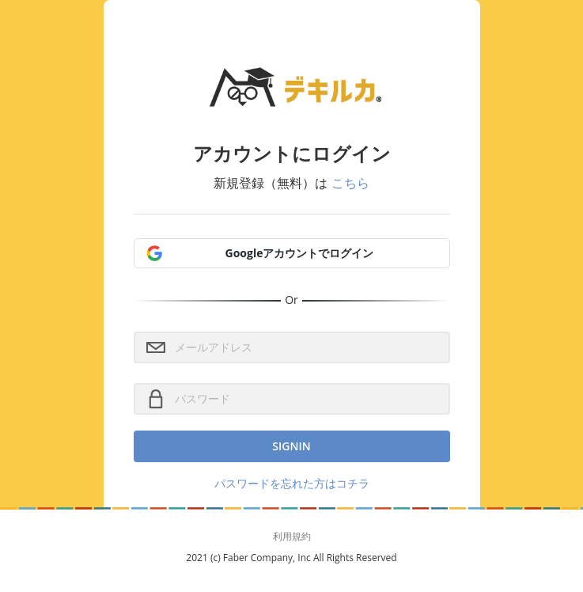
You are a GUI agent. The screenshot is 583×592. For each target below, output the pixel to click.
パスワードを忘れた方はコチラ (291, 483)
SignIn (291, 445)
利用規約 (292, 536)
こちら (350, 183)
